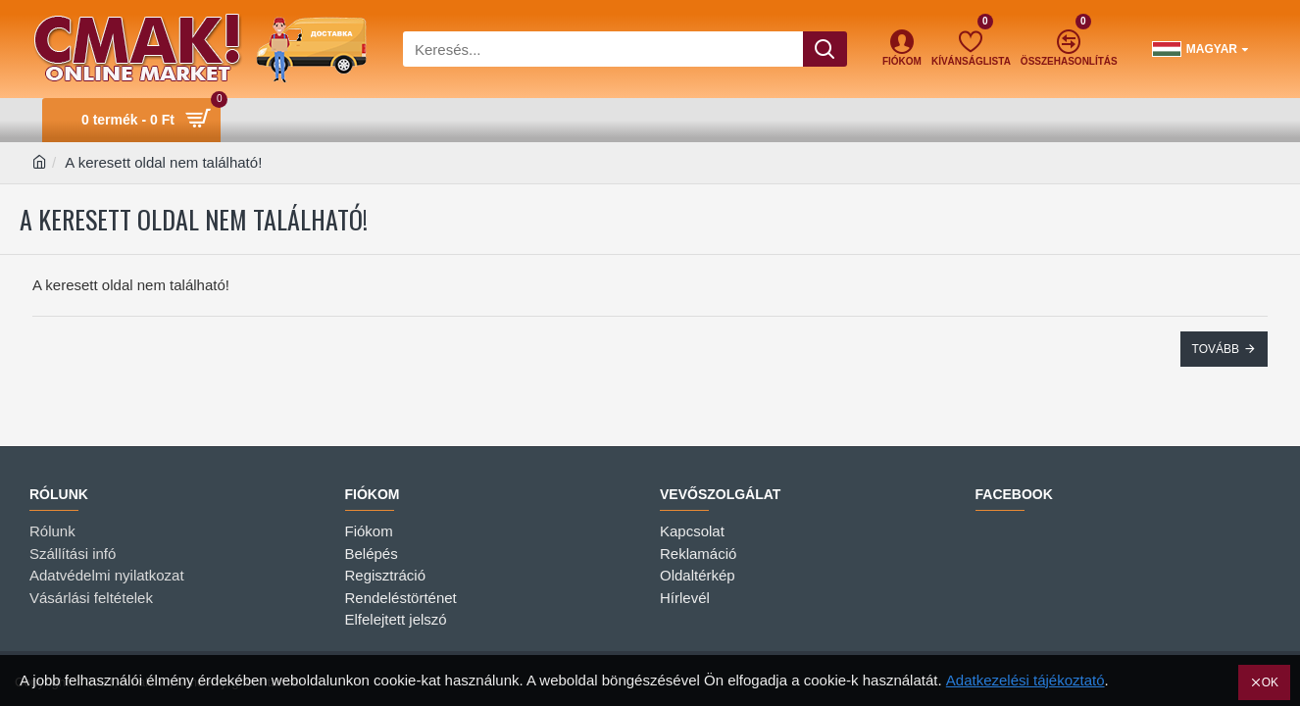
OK (1270, 682)
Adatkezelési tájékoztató (1025, 680)
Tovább (1215, 349)
